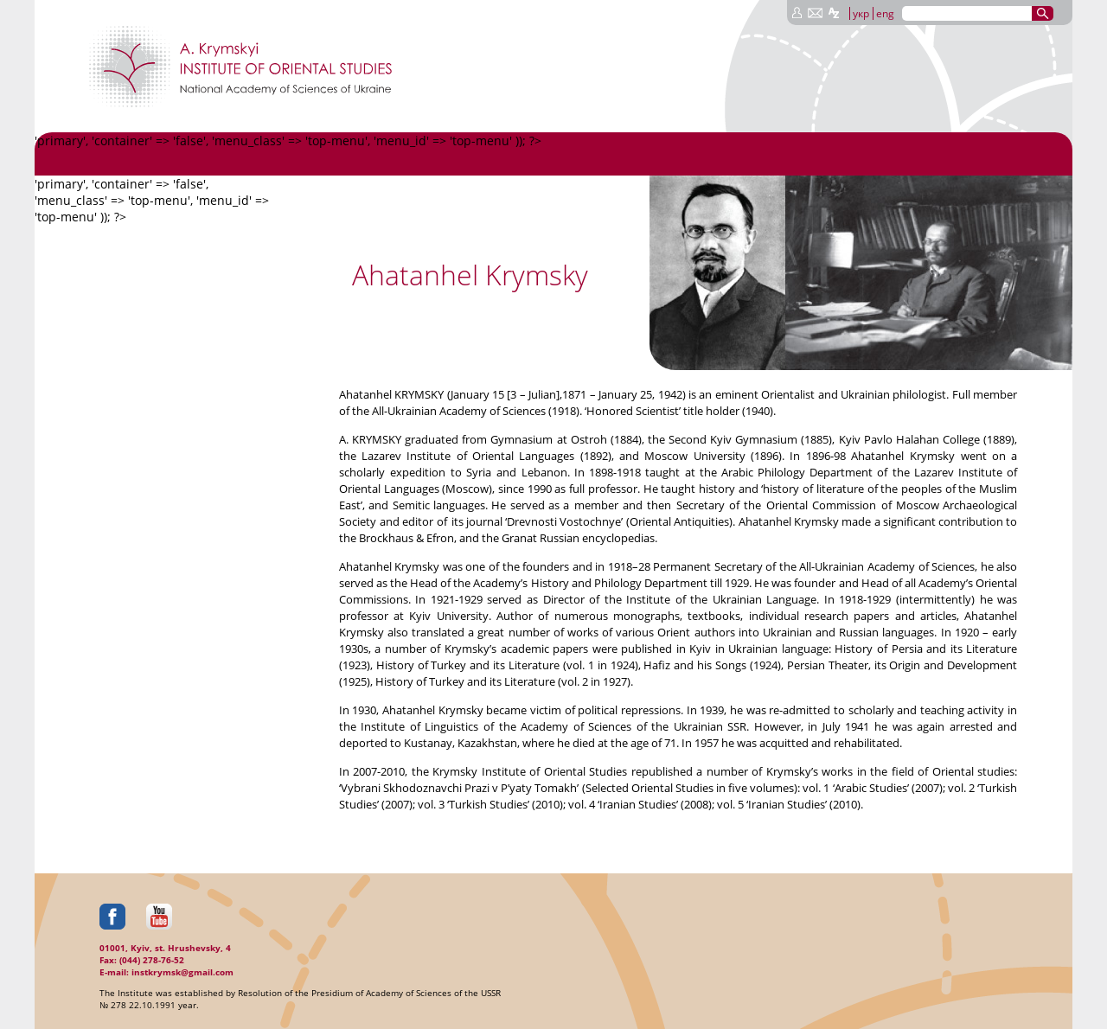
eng (885, 13)
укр (861, 13)
